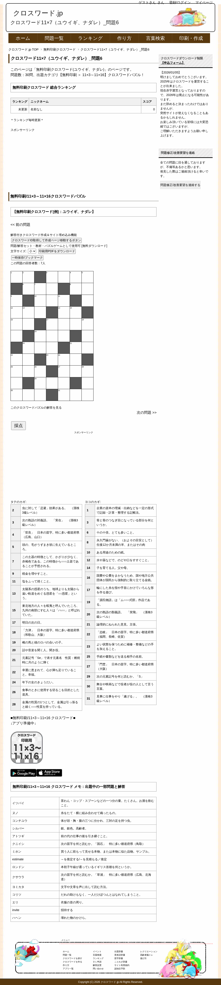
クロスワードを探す (72, 958)
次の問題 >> (147, 413)
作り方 (124, 38)
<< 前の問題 (20, 225)
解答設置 (97, 965)
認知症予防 (119, 968)
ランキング (90, 38)
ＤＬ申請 (97, 962)
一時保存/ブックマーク (27, 257)
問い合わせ (98, 968)
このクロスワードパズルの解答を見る (36, 407)
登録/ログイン (180, 2)
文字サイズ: (19, 251)
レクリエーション (148, 951)
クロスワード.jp (38, 13)
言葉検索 (155, 38)
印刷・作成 (191, 38)
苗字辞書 (118, 958)
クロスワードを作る (72, 962)
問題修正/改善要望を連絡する (180, 185)
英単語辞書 (119, 955)
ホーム (23, 38)
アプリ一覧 (68, 968)
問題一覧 (54, 38)
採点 (18, 425)
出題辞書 (118, 951)
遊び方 (143, 958)
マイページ (204, 2)
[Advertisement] (84, 162)
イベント (97, 951)
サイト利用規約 (121, 965)
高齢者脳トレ (146, 955)
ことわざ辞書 (120, 962)
